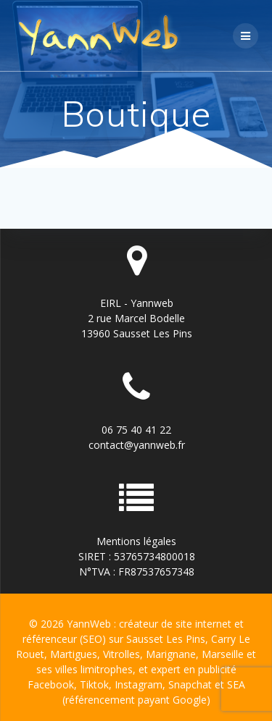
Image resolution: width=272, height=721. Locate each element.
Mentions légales (136, 541)
